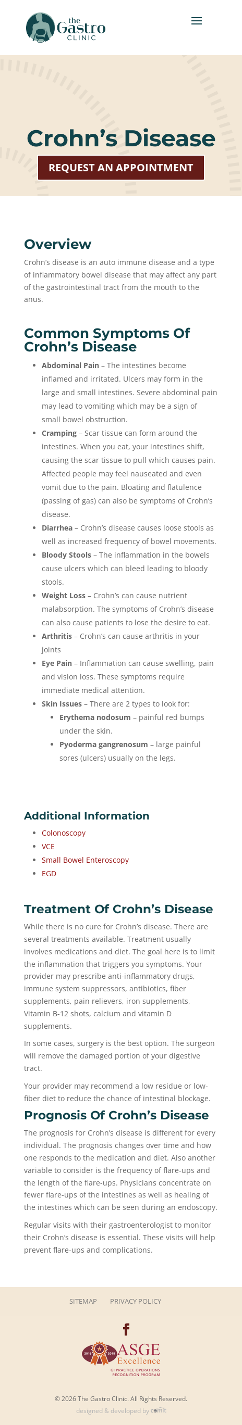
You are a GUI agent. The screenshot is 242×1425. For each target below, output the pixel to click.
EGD (49, 873)
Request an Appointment (121, 167)
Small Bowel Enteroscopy (85, 860)
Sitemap (83, 1301)
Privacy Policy (135, 1301)
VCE (48, 846)
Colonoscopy (64, 833)
